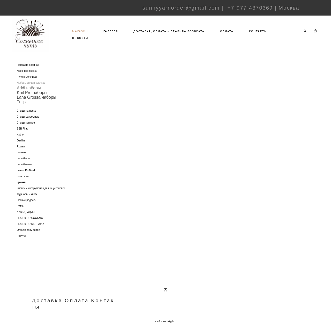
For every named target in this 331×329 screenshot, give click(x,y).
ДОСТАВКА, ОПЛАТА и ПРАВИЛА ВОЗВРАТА (183, 34)
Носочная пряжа (26, 77)
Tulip (21, 108)
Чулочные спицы (27, 83)
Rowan (21, 152)
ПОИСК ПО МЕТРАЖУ (30, 230)
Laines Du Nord (26, 176)
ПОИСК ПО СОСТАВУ (30, 224)
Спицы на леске (26, 117)
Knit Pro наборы (32, 99)
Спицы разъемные (28, 122)
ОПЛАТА (241, 34)
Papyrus (21, 242)
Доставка (47, 296)
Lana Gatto (23, 164)
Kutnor (20, 140)
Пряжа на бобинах (28, 71)
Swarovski (23, 182)
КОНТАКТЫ (272, 34)
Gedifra (21, 146)
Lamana (21, 158)
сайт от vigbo (165, 317)
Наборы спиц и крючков (31, 89)
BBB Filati (22, 134)
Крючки (21, 188)
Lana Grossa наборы (36, 103)
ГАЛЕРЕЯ (125, 34)
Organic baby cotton (28, 236)
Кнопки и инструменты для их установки (41, 194)
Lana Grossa (24, 170)
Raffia (20, 212)
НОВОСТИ (94, 40)
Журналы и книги (27, 200)
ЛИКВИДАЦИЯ (26, 218)
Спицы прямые (26, 128)
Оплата (77, 296)
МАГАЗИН (94, 34)
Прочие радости (26, 206)
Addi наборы (29, 94)
